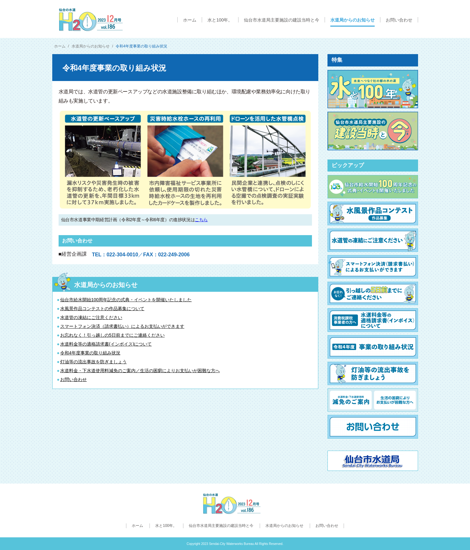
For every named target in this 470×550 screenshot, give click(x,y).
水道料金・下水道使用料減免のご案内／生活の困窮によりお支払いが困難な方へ (140, 370)
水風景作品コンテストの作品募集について (102, 308)
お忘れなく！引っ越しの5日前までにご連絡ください (112, 335)
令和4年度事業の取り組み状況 (90, 352)
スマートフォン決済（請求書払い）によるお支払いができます (122, 326)
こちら (201, 219)
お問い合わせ (73, 379)
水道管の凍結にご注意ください (91, 317)
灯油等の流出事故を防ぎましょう (93, 361)
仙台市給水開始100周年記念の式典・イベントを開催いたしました (126, 299)
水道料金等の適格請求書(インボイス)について (106, 344)
